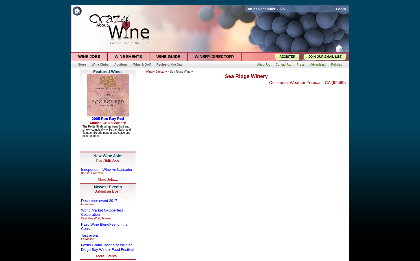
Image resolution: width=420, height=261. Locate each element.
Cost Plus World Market (96, 218)
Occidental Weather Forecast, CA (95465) (307, 82)
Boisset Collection (92, 173)
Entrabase (87, 204)
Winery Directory (156, 71)
